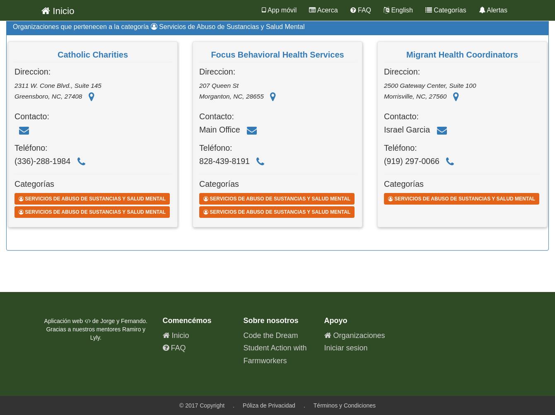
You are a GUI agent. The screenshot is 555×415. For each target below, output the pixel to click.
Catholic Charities (93, 54)
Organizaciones (354, 335)
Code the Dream (271, 335)
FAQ (360, 10)
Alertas (493, 10)
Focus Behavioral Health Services (277, 54)
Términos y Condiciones (345, 405)
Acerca (323, 10)
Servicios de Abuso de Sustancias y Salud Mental (92, 199)
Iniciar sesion (346, 348)
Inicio (58, 11)
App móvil (279, 10)
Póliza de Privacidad (269, 405)
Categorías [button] (445, 10)
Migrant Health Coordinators (462, 54)
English (398, 10)
